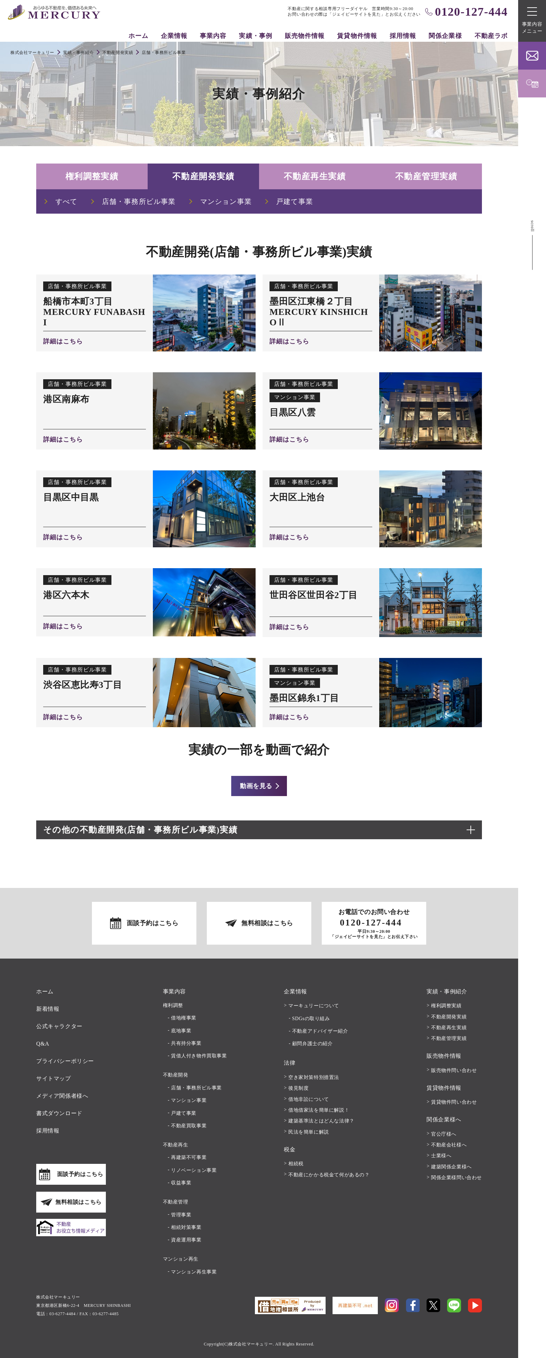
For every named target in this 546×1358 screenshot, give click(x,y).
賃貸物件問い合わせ (454, 1102)
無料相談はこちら (267, 923)
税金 (289, 1149)
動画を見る (256, 786)
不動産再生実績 (315, 176)
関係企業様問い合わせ (456, 1177)
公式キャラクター (59, 1026)
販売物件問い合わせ (454, 1070)
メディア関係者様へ (62, 1096)
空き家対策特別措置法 (313, 1077)
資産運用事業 (186, 1239)
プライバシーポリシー (65, 1061)
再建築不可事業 (188, 1157)
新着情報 (47, 1009)
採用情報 (403, 35)
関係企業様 (445, 35)
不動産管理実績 (426, 176)
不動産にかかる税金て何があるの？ (329, 1174)
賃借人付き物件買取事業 (199, 1055)
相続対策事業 (186, 1227)
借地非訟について (308, 1099)
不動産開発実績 (203, 176)
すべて (66, 201)
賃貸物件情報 (357, 35)
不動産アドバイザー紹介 (320, 1031)
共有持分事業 (186, 1043)
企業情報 (174, 35)
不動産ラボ (491, 35)
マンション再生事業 (194, 1271)
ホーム (138, 35)
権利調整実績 (92, 176)
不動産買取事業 (188, 1125)
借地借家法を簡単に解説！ (318, 1110)
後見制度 (298, 1088)
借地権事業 (183, 1018)
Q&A (42, 1044)
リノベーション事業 (194, 1170)
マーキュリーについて (313, 1005)
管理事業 (181, 1214)
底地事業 (181, 1030)
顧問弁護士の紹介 (312, 1043)
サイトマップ (53, 1078)
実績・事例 (255, 35)
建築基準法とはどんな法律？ (321, 1120)
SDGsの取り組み (311, 1018)
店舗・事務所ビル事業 (196, 1087)
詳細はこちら (63, 341)
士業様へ (441, 1155)
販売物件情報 (305, 35)
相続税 (296, 1163)
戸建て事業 (183, 1113)
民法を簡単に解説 (308, 1132)
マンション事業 (188, 1100)
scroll (532, 226)
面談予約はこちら (153, 923)
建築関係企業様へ (451, 1166)
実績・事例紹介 (447, 991)
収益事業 (181, 1182)
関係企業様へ (444, 1119)
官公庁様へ (444, 1134)
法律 (289, 1063)
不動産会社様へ (449, 1144)
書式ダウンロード (59, 1113)
